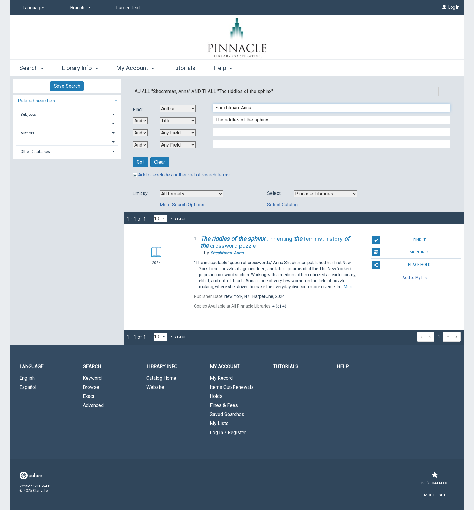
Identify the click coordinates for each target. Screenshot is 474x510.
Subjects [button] (28, 114)
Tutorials (183, 68)
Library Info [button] (80, 68)
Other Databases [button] (35, 151)
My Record (221, 378)
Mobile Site (435, 495)
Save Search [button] (67, 86)
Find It (399, 240)
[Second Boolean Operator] (140, 132)
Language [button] (31, 367)
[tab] (67, 100)
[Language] (32, 8)
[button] (67, 124)
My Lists (219, 423)
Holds (216, 396)
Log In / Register (228, 432)
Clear (159, 162)
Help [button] (222, 68)
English (27, 378)
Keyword (92, 378)
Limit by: (141, 193)
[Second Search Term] (328, 120)
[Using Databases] (325, 193)
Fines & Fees (224, 405)
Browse (91, 387)
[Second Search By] (178, 120)
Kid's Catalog (435, 480)
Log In (453, 7)
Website (155, 387)
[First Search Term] (328, 108)
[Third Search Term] (328, 132)
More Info (400, 252)
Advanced (93, 405)
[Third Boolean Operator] (140, 144)
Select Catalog (282, 205)
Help (343, 367)
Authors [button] (27, 133)
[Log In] (444, 7)
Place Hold (401, 265)
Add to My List (415, 277)
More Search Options (182, 205)
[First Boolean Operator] (140, 120)
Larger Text (128, 8)
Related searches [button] (36, 101)
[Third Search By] (178, 132)
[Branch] (79, 8)
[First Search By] (178, 108)
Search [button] (31, 68)
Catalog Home (161, 378)
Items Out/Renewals (232, 387)
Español (27, 387)
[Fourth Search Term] (328, 144)
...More (347, 286)
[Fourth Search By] (178, 144)
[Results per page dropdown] (160, 218)
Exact (88, 396)
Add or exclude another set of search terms (181, 175)
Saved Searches (227, 414)
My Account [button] (135, 68)
